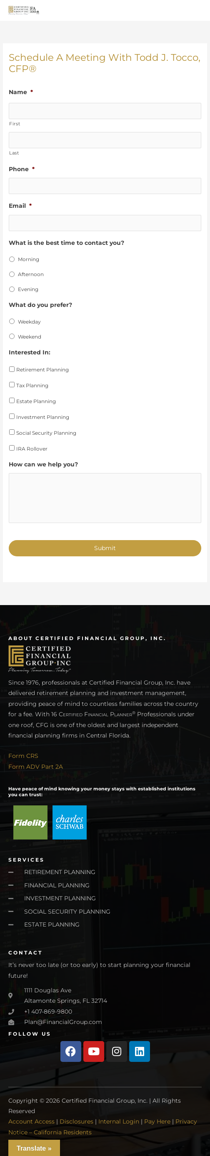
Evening (28, 289)
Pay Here (157, 1121)
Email (20, 205)
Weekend (29, 337)
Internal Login (118, 1121)
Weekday (29, 322)
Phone (22, 169)
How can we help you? (43, 464)
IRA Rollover (32, 449)
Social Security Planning (46, 433)
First (14, 124)
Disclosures (76, 1121)
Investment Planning (42, 417)
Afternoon (31, 274)
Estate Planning (36, 401)
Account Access (31, 1121)
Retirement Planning (42, 369)
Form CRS (23, 755)
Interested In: (29, 352)
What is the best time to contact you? (66, 242)
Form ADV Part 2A (35, 766)
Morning (28, 259)
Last (14, 153)
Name (21, 92)
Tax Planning (32, 385)
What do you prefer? (40, 304)
